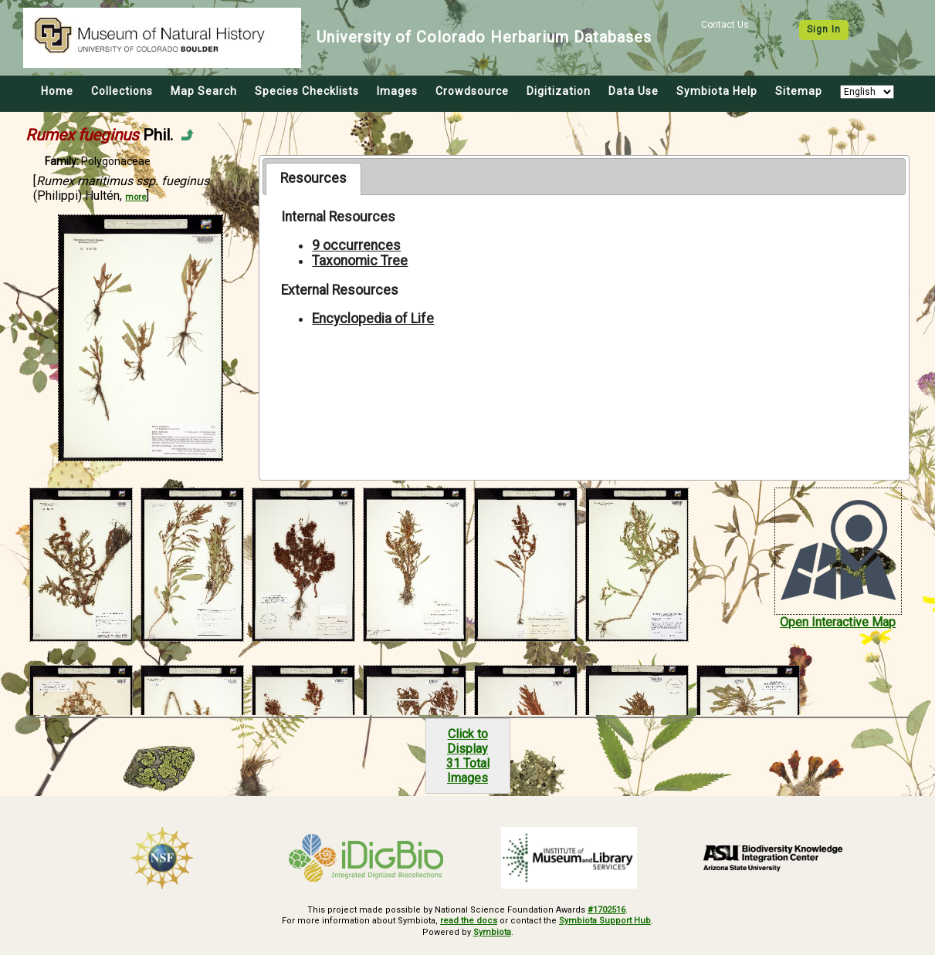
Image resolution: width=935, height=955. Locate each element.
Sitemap (798, 91)
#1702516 (606, 910)
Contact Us (725, 24)
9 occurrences (356, 245)
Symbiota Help (716, 91)
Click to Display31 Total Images (468, 756)
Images (397, 91)
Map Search (204, 91)
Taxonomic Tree (360, 260)
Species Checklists (307, 91)
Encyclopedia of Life (373, 318)
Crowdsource (472, 91)
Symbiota (492, 932)
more (135, 197)
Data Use (633, 91)
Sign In (824, 29)
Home (57, 91)
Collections (122, 91)
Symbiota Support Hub (605, 921)
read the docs (468, 921)
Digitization (559, 91)
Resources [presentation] (313, 178)
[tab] (313, 179)
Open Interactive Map (838, 622)
